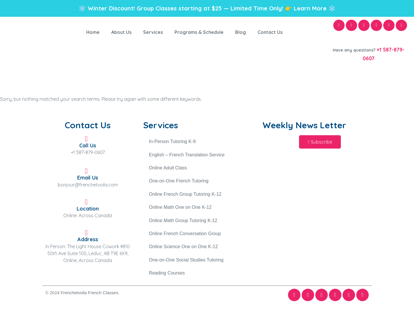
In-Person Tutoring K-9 (172, 141)
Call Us (87, 145)
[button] (320, 142)
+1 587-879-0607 (88, 152)
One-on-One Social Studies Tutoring (186, 261)
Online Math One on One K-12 (180, 208)
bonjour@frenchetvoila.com (88, 185)
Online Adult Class (168, 168)
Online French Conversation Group (185, 235)
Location (88, 208)
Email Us (87, 177)
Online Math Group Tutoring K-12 (183, 221)
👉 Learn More (306, 8)
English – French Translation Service (187, 155)
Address (88, 239)
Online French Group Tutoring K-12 (185, 195)
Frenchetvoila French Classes (89, 294)
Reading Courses (167, 274)
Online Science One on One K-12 (183, 248)
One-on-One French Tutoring (178, 181)
